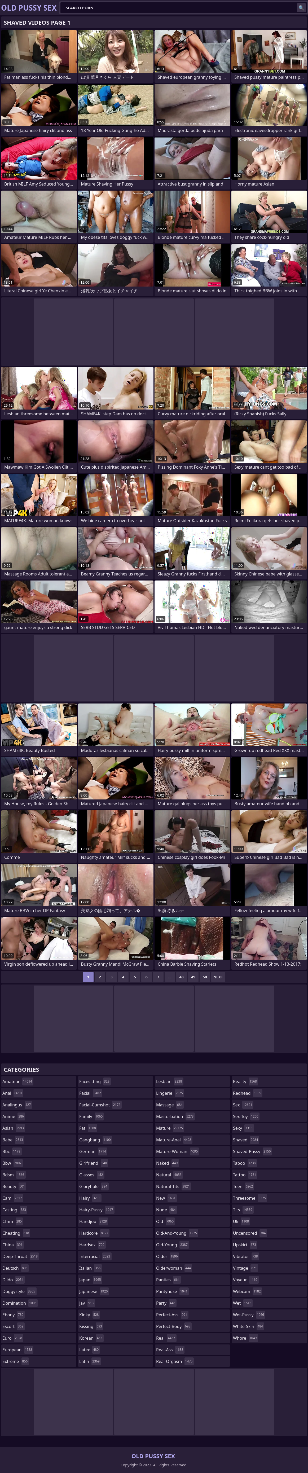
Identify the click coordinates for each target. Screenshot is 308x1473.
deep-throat (20, 1256)
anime (13, 1116)
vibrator (246, 1256)
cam (12, 1198)
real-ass (170, 1350)
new (166, 1198)
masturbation (175, 1116)
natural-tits (173, 1186)
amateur (17, 1081)
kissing (91, 1326)
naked (167, 1163)
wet (243, 1303)
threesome (250, 1198)
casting (14, 1210)
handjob (93, 1221)
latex (89, 1350)
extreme (15, 1361)
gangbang (95, 1140)
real (166, 1338)
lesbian (169, 1081)
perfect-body (174, 1326)
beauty (14, 1186)
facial (90, 1093)
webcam (247, 1291)
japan (90, 1280)
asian (13, 1128)
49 (193, 976)
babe (13, 1140)
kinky (89, 1315)
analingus (17, 1105)
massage (170, 1105)
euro (12, 1338)
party (166, 1303)
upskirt (245, 1245)
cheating (16, 1233)
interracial (95, 1256)
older (167, 1256)
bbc (12, 1151)
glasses (91, 1175)
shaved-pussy (252, 1151)
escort (13, 1326)
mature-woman (177, 1151)
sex (243, 1105)
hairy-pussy (97, 1210)
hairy (90, 1198)
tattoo (245, 1175)
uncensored (250, 1233)
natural (169, 1175)
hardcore (94, 1233)
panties (168, 1280)
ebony (13, 1315)
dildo (13, 1280)
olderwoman (174, 1268)
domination (20, 1303)
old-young (172, 1245)
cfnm (12, 1221)
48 (181, 976)
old (165, 1221)
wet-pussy (249, 1315)
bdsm (14, 1175)
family (91, 1116)
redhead (247, 1093)
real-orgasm (175, 1361)
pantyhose (172, 1291)
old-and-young (177, 1233)
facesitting (95, 1081)
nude (166, 1210)
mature (170, 1128)
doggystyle (19, 1291)
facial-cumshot (100, 1105)
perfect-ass (172, 1315)
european (17, 1350)
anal (12, 1093)
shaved (246, 1140)
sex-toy (246, 1116)
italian (90, 1268)
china (13, 1245)
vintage (245, 1268)
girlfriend (93, 1163)
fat (88, 1128)
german (93, 1151)
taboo (245, 1163)
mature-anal (174, 1140)
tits (243, 1210)
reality (245, 1081)
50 (205, 976)
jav (87, 1303)
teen (243, 1186)
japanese (94, 1291)
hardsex (92, 1245)
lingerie (170, 1093)
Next (218, 976)
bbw (12, 1163)
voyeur (246, 1280)
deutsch (15, 1268)
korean (91, 1338)
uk (241, 1221)
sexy (243, 1128)
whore (245, 1338)
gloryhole (94, 1186)
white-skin (248, 1326)
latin (90, 1361)
